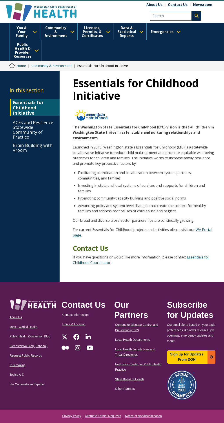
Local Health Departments (132, 339)
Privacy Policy (71, 416)
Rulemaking (17, 365)
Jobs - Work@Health (23, 327)
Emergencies (166, 31)
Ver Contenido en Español (27, 384)
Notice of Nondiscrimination (143, 416)
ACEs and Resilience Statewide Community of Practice (33, 129)
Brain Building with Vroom (33, 147)
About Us (154, 4)
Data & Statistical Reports (131, 31)
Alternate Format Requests (103, 416)
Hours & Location (74, 324)
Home (21, 65)
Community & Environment (59, 31)
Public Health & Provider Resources (26, 50)
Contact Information (75, 315)
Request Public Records (26, 355)
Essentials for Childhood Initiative (28, 107)
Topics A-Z (17, 374)
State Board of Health (129, 379)
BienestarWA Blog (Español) (28, 346)
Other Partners (125, 388)
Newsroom (202, 4)
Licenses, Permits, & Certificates (96, 31)
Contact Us (178, 4)
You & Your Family (26, 31)
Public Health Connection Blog (30, 336)
